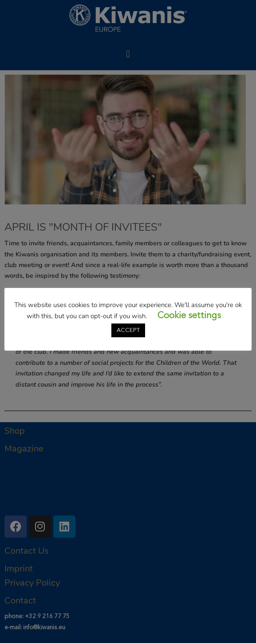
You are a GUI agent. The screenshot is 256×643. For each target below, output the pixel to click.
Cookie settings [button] (189, 316)
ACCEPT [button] (128, 330)
